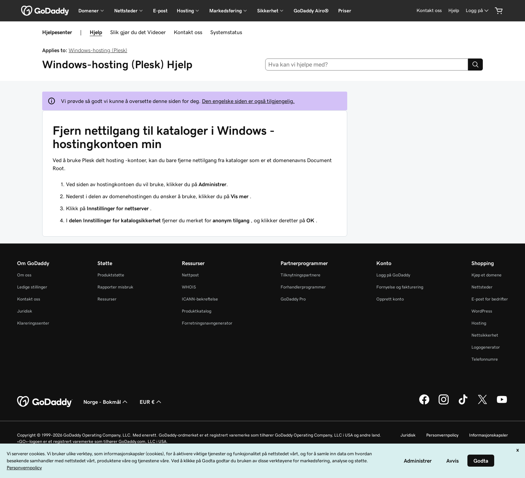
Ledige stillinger (32, 287)
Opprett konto (390, 299)
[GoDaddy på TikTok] (463, 403)
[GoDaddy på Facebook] (424, 403)
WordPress (481, 311)
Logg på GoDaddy (393, 275)
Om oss (24, 275)
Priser (344, 10)
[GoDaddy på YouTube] (502, 403)
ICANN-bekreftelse (200, 299)
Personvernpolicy (442, 435)
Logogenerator (485, 347)
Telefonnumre (484, 359)
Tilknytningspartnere (300, 275)
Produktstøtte (110, 275)
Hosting (478, 323)
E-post (160, 10)
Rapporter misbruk (115, 287)
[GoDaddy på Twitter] (482, 403)
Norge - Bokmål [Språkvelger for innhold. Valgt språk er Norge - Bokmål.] (106, 402)
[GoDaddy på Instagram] (444, 403)
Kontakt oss (188, 32)
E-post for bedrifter (489, 299)
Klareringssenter (33, 323)
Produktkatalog (196, 311)
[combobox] (366, 65)
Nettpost (190, 275)
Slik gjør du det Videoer (138, 32)
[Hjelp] (454, 10)
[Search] (475, 64)
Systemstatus (226, 32)
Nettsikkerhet (484, 335)
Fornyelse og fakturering (399, 287)
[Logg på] (478, 10)
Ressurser (107, 299)
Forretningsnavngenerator (207, 323)
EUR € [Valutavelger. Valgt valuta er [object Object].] (151, 402)
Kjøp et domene (486, 275)
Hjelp (96, 32)
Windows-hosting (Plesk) (98, 50)
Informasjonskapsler (488, 435)
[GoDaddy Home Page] (45, 401)
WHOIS (189, 287)
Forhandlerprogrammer (303, 287)
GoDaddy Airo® (311, 10)
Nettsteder (482, 287)
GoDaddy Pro (293, 299)
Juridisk (24, 311)
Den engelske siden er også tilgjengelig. (248, 101)
